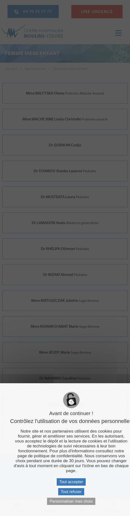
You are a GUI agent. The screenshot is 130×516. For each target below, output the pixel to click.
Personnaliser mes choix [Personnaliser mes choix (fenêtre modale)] (71, 501)
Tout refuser (71, 492)
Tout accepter (71, 482)
